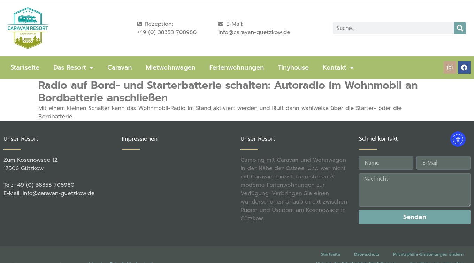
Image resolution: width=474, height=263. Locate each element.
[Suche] (460, 28)
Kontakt (338, 67)
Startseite (24, 67)
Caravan (119, 67)
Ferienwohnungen (236, 67)
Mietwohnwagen (170, 67)
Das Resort (73, 67)
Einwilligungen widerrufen (437, 255)
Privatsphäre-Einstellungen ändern (428, 246)
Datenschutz (366, 246)
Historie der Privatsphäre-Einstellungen (356, 255)
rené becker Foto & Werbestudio (117, 256)
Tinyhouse (293, 67)
